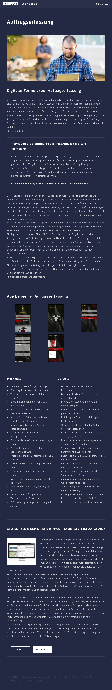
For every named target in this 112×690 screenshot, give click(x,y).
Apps (78, 677)
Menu (100, 4)
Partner (68, 677)
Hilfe (59, 677)
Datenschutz (16, 680)
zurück (22, 649)
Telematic (88, 677)
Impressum (40, 680)
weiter (44, 649)
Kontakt (28, 680)
